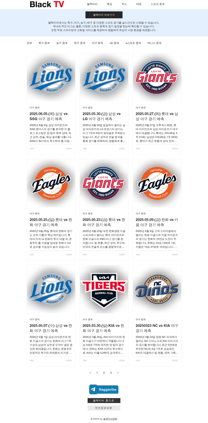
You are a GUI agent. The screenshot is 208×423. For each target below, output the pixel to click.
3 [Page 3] (111, 372)
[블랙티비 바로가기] (104, 14)
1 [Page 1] (97, 372)
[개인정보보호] (104, 408)
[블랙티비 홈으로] (104, 400)
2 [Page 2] (104, 372)
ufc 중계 (114, 43)
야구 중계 (97, 43)
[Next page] (118, 373)
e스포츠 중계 (133, 43)
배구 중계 (79, 43)
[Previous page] (90, 373)
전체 (29, 43)
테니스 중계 (154, 43)
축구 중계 (44, 43)
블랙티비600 (110, 419)
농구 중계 (62, 43)
